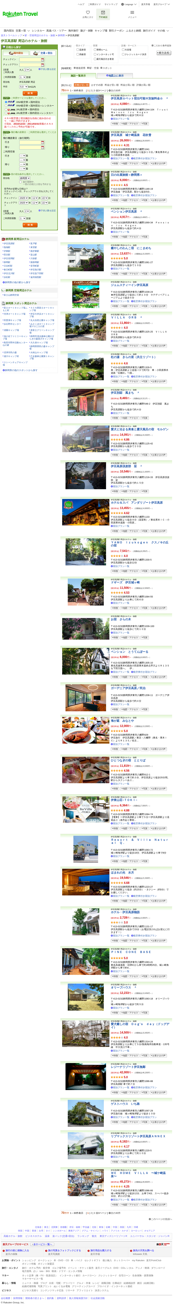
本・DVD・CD (61, 1260)
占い (35, 1271)
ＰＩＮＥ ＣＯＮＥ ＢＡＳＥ (131, 952)
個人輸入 (107, 1260)
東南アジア (73, 1230)
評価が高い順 (143, 85)
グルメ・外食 (84, 1283)
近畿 (108, 1227)
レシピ (95, 1283)
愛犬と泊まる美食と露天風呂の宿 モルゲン (139, 429)
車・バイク (77, 1260)
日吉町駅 (8, 266)
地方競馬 (26, 1271)
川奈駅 (33, 258)
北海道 (38, 1227)
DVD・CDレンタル (124, 1268)
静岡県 (61, 35)
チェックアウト (10, 64)
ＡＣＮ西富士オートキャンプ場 (41, 309)
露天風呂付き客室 (105, 59)
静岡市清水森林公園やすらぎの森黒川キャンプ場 (41, 337)
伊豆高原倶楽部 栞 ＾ (127, 466)
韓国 (20, 1230)
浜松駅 (7, 277)
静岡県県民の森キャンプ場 (41, 347)
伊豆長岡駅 (9, 258)
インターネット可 (105, 54)
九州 (129, 1227)
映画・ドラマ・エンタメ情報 (67, 1271)
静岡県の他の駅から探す (18, 282)
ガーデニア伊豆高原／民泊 (128, 688)
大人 (21, 70)
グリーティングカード (83, 1286)
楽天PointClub (153, 1260)
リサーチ (70, 1290)
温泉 (47, 1236)
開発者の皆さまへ (34, 1298)
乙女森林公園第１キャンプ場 (41, 357)
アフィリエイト (85, 1290)
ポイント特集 (29, 1263)
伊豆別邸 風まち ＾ (125, 392)
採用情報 (18, 1298)
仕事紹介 (117, 1283)
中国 (115, 1227)
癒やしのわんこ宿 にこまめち (131, 248)
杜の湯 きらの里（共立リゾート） (134, 357)
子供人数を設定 (48, 69)
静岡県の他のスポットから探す (21, 370)
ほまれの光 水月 (122, 872)
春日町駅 (8, 269)
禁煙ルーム (102, 49)
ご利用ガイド (94, 4)
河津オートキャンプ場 (14, 314)
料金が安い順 (112, 85)
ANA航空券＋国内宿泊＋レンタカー (35, 105)
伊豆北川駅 (9, 273)
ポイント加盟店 (46, 1263)
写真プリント (45, 1286)
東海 (101, 1227)
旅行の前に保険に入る (17, 1250)
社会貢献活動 (98, 1298)
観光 (94, 1236)
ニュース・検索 (30, 1283)
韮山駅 (33, 254)
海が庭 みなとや (122, 720)
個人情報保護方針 (78, 1298)
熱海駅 (7, 247)
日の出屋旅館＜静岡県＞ (127, 174)
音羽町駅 (34, 266)
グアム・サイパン (90, 1230)
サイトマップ (111, 4)
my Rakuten (138, 1260)
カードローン (89, 1275)
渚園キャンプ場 (11, 330)
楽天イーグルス (103, 1268)
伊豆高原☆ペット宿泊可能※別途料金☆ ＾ (139, 98)
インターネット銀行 (70, 1275)
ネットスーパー (122, 1260)
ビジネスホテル (33, 1236)
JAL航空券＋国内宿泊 (27, 109)
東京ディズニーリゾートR (113, 1236)
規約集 (50, 1298)
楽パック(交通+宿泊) (63, 1236)
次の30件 (116, 90)
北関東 (54, 1227)
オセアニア (149, 1230)
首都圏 (63, 1227)
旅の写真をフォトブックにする (64, 1250)
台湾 (41, 1230)
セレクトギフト (92, 1260)
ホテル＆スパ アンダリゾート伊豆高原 (137, 502)
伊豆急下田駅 (36, 273)
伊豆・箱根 (74, 1227)
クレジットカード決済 (135, 54)
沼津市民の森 (10, 352)
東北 (46, 1227)
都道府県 (80, 68)
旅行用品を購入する (101, 1250)
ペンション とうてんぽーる (129, 651)
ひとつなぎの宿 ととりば (128, 760)
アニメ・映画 (142, 1268)
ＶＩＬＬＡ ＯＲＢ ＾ (127, 317)
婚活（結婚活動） (146, 1283)
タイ (48, 1230)
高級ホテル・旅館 (13, 1236)
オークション (45, 1260)
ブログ (43, 1283)
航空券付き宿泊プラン (145, 158)
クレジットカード (107, 1275)
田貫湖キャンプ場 (12, 320)
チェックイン (9, 59)
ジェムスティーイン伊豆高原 (129, 285)
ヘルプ (81, 4)
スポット (107, 68)
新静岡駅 (34, 262)
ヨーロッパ (136, 1230)
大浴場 (128, 49)
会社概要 (5, 1298)
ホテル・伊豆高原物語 (125, 912)
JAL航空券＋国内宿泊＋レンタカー (34, 113)
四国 (122, 1227)
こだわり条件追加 (162, 45)
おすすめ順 (97, 85)
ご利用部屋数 (9, 77)
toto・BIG (45, 1271)
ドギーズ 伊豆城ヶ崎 (125, 582)
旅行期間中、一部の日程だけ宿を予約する (37, 183)
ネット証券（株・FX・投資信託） (40, 1275)
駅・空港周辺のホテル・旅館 (40, 35)
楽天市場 (145, 4)
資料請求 (61, 1298)
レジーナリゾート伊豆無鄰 (128, 1066)
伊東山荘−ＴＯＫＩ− (124, 800)
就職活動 (106, 1283)
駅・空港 (94, 68)
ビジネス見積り (30, 1290)
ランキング (83, 1236)
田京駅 (7, 254)
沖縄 (136, 1227)
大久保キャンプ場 (39, 342)
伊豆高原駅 (9, 243)
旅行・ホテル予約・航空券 (36, 1268)
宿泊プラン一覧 (121, 118)
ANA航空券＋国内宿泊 (28, 102)
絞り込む (163, 53)
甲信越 (86, 1227)
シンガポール (59, 1230)
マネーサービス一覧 (32, 1278)
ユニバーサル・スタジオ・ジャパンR (149, 1236)
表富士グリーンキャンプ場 (41, 331)
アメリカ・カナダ (119, 1230)
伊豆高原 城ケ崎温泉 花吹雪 (131, 135)
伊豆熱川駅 (35, 269)
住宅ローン (124, 1275)
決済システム (102, 1290)
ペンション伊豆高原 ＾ (127, 211)
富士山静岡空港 (11, 295)
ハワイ (105, 1230)
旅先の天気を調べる (143, 1250)
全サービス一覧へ (42, 1244)
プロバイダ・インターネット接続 (114, 1286)
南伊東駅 (34, 251)
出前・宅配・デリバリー (62, 1283)
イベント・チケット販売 (81, 1268)
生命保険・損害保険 (142, 1275)
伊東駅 (7, 251)
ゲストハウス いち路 (125, 1103)
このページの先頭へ (161, 1219)
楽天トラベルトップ (11, 35)
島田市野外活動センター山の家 (15, 343)
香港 (34, 1230)
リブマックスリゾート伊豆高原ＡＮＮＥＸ (138, 1136)
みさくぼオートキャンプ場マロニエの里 (41, 325)
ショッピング (29, 1260)
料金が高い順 (128, 85)
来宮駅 (33, 247)
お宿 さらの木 (121, 619)
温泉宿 (82, 49)
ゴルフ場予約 (59, 1268)
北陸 (94, 1227)
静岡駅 (7, 262)
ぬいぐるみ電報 (62, 1286)
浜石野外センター (12, 324)
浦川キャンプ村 (11, 356)
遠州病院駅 (35, 277)
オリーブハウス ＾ (124, 987)
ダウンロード (158, 1268)
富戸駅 (33, 243)
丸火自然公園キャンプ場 (42, 320)
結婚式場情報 (29, 1286)
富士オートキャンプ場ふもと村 (15, 309)
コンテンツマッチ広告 (52, 1290)
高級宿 (82, 54)
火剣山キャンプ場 (39, 352)
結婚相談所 (129, 1283)
